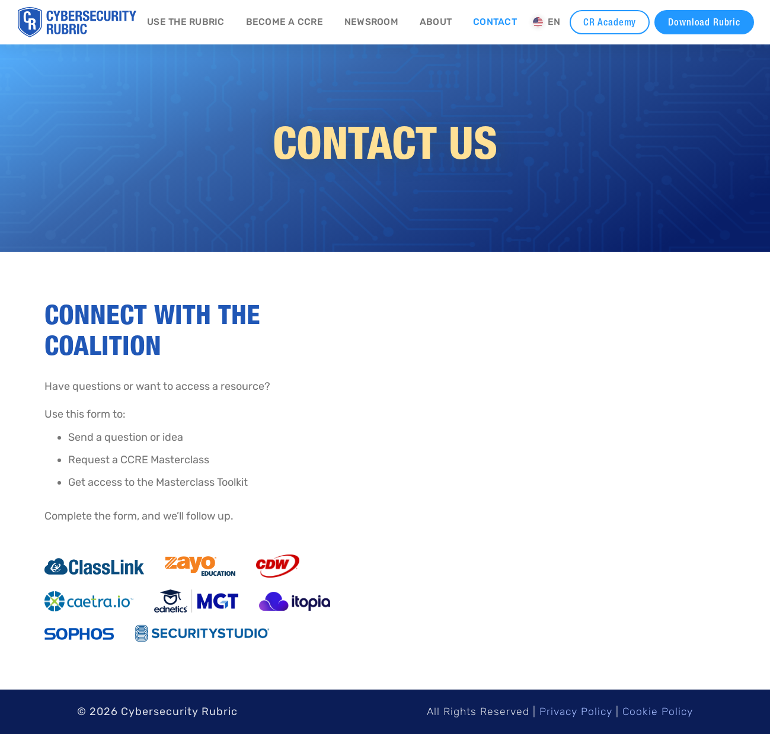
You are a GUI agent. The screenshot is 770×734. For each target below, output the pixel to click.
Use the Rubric (186, 22)
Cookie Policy (657, 711)
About (436, 22)
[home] (77, 22)
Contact (495, 22)
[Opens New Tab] (94, 566)
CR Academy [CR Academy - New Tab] (610, 22)
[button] (547, 22)
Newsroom (371, 22)
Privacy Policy (575, 711)
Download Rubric (704, 22)
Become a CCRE (284, 22)
